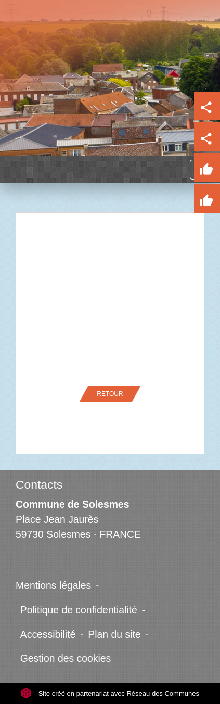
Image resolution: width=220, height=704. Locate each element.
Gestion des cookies (65, 658)
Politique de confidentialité (78, 610)
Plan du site (114, 634)
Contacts (39, 484)
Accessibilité (48, 634)
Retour (110, 394)
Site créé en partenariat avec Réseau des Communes (110, 693)
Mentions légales (53, 585)
